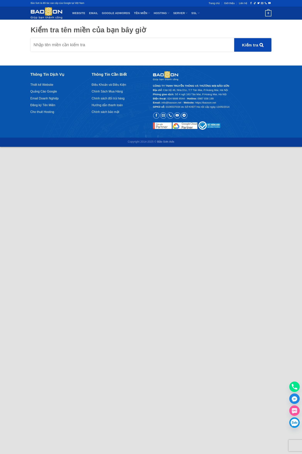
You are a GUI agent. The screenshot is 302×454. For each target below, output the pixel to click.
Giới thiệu (229, 3)
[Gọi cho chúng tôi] (266, 3)
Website (78, 13)
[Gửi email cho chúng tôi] (262, 3)
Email (93, 13)
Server (180, 13)
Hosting (161, 13)
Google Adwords (116, 13)
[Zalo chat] (294, 422)
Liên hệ (243, 3)
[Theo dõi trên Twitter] (258, 3)
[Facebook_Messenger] (294, 398)
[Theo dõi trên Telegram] (184, 115)
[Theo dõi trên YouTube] (269, 3)
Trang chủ (214, 3)
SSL (195, 13)
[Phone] (294, 387)
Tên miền (142, 13)
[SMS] (294, 410)
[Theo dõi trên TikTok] (255, 3)
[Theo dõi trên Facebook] (251, 3)
